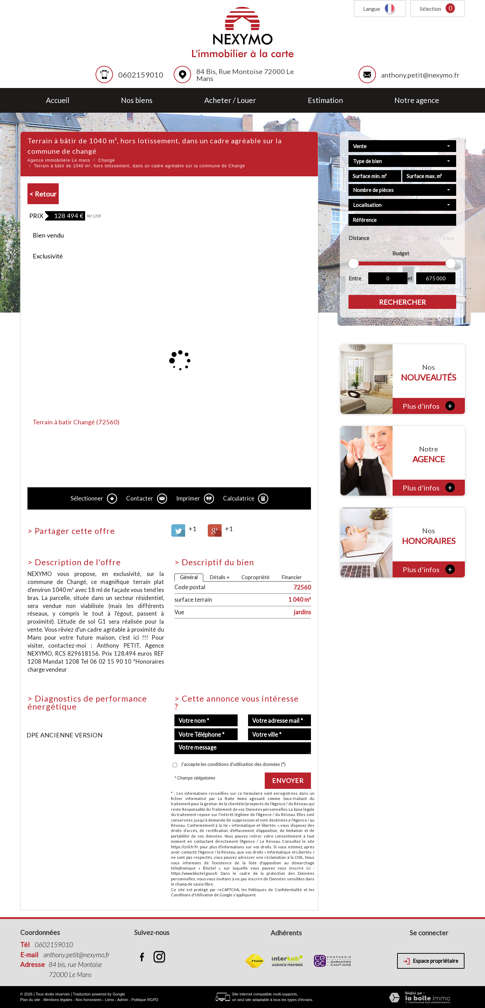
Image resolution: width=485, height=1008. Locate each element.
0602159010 (140, 74)
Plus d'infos (429, 405)
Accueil (57, 100)
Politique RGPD (144, 1000)
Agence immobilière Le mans (58, 160)
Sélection (430, 9)
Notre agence (416, 100)
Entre (354, 278)
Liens (109, 1000)
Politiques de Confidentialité (275, 889)
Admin (122, 1000)
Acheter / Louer (230, 100)
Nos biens (137, 100)
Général (189, 577)
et (410, 278)
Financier (291, 577)
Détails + (219, 577)
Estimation (325, 100)
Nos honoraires (89, 1000)
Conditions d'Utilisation (192, 895)
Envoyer (288, 780)
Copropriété (255, 577)
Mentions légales (57, 1000)
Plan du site (30, 1000)
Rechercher (402, 302)
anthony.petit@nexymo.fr (420, 75)
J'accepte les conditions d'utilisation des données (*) (233, 764)
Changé (106, 160)
